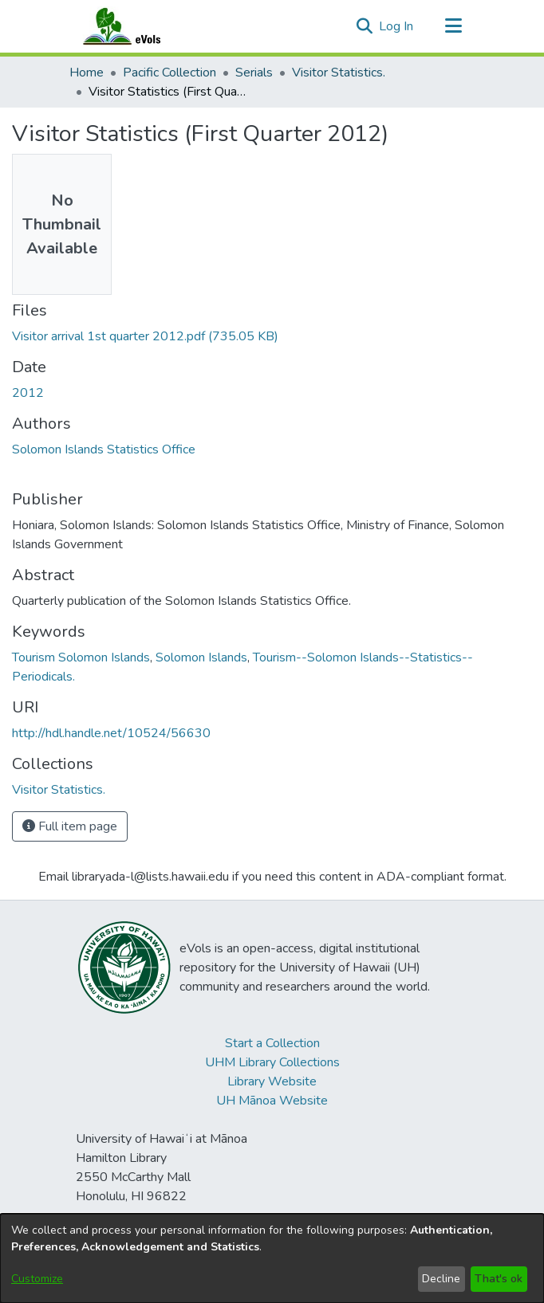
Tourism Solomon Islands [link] (81, 657)
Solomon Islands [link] (201, 657)
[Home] (137, 26)
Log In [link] (397, 26)
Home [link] (86, 72)
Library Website (272, 1081)
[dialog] (272, 1258)
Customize (37, 1278)
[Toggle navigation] (453, 26)
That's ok (498, 1278)
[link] (145, 336)
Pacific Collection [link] (169, 72)
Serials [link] (254, 72)
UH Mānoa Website (272, 1100)
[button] (364, 26)
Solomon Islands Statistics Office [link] (103, 449)
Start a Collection (272, 1043)
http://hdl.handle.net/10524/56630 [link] (111, 733)
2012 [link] (28, 393)
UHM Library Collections (272, 1062)
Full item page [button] (69, 826)
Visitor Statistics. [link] (338, 72)
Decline (441, 1278)
